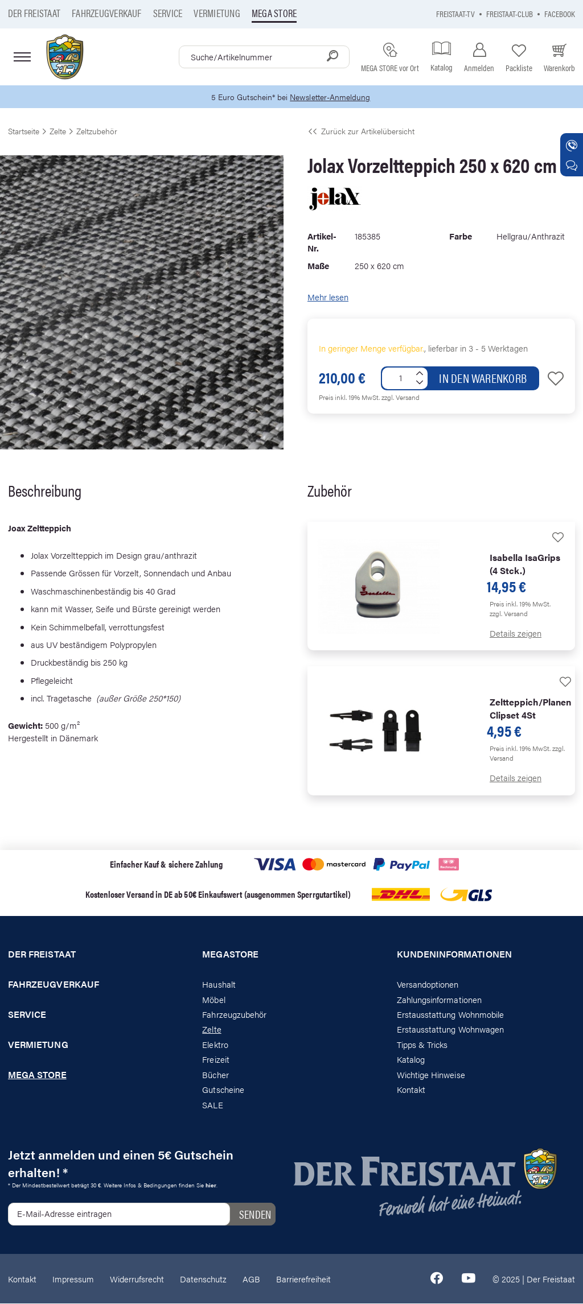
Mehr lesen (327, 297)
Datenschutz (203, 1279)
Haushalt (218, 985)
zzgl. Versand (400, 398)
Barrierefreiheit (303, 1279)
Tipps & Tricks (422, 1045)
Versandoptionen (428, 985)
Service (168, 13)
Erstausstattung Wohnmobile (450, 1015)
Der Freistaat (34, 13)
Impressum (73, 1279)
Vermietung (217, 13)
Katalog (411, 1060)
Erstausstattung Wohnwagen (450, 1029)
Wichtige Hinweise (431, 1075)
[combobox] (264, 57)
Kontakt (411, 1090)
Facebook (559, 13)
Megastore (230, 954)
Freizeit (215, 1060)
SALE (212, 1105)
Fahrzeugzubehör (234, 1015)
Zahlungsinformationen (439, 999)
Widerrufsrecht (137, 1279)
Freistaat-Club (509, 13)
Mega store (274, 13)
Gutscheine (223, 1090)
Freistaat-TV (455, 13)
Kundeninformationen (454, 954)
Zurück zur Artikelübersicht (360, 131)
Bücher (215, 1075)
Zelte (211, 1029)
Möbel (213, 999)
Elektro (215, 1045)
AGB (251, 1279)
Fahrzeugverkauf (107, 13)
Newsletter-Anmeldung (332, 97)
